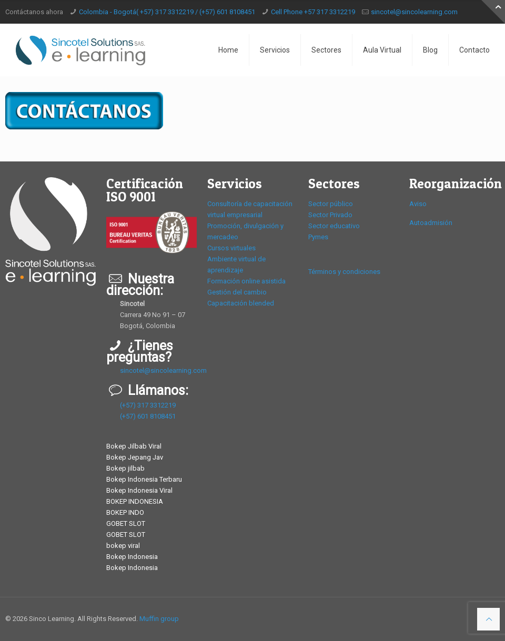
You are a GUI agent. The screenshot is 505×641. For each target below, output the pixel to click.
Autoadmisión (430, 223)
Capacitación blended (240, 303)
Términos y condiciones (344, 272)
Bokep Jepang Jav (134, 457)
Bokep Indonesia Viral (139, 490)
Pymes (318, 237)
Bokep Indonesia (132, 557)
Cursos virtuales (231, 248)
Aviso (418, 204)
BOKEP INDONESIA (134, 501)
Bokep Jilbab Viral (133, 446)
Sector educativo (334, 226)
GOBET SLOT (125, 523)
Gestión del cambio (237, 292)
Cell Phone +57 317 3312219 (313, 12)
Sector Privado (330, 215)
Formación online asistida (246, 281)
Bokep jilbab (125, 468)
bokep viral (123, 546)
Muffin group (159, 619)
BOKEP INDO (125, 512)
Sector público (330, 204)
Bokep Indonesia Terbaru (144, 479)
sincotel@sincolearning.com (414, 12)
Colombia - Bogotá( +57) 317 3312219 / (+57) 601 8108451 (167, 12)
